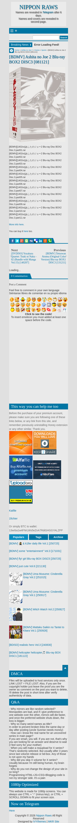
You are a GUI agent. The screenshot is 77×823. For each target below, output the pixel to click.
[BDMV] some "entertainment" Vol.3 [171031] (35, 550)
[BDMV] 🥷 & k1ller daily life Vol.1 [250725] (34, 543)
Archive (58, 537)
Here (12, 810)
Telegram (48, 12)
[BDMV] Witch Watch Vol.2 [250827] (44, 609)
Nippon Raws (38, 7)
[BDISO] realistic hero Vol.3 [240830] (30, 644)
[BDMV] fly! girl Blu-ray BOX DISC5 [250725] (35, 558)
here (26, 231)
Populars (18, 537)
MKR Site (53, 821)
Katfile (12, 510)
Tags (38, 537)
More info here (16, 224)
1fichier (13, 518)
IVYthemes (39, 821)
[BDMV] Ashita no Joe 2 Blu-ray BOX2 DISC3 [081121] (37, 59)
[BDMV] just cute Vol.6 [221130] (27, 566)
